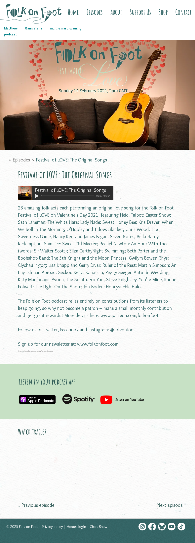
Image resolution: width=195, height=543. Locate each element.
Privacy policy (52, 526)
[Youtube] (172, 526)
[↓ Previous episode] (36, 505)
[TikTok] (181, 526)
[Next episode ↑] (171, 505)
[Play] (37, 196)
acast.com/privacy (36, 351)
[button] (116, 12)
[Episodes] (21, 159)
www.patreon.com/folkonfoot (129, 315)
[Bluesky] (162, 526)
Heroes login (76, 526)
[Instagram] (142, 526)
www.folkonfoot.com (97, 344)
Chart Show (98, 526)
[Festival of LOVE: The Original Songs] (71, 159)
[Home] (4, 159)
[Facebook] (152, 526)
